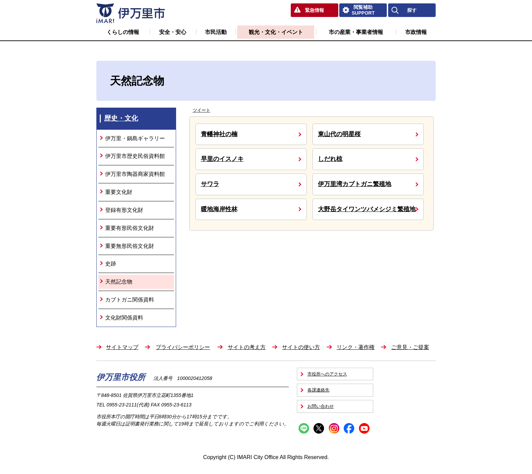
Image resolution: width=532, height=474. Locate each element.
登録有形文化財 (124, 210)
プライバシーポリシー (183, 347)
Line (304, 428)
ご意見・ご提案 (410, 347)
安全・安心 (172, 32)
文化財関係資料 (124, 318)
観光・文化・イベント (276, 32)
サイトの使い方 (301, 347)
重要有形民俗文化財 (129, 228)
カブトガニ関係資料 (129, 300)
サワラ (210, 184)
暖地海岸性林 (219, 209)
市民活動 (216, 32)
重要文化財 (118, 192)
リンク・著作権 (356, 347)
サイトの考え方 (247, 347)
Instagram (334, 428)
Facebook (349, 428)
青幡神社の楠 (219, 134)
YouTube (364, 428)
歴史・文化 (121, 118)
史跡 (110, 264)
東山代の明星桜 (339, 134)
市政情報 (416, 32)
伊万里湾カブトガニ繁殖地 (354, 184)
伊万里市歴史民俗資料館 (135, 156)
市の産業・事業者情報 (356, 32)
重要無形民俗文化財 (129, 246)
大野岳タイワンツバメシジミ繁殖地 (367, 209)
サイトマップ (122, 347)
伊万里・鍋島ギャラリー (135, 138)
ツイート (201, 110)
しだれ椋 (330, 159)
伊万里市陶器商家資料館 (135, 174)
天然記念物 (118, 282)
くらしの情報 (123, 32)
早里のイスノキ (222, 159)
